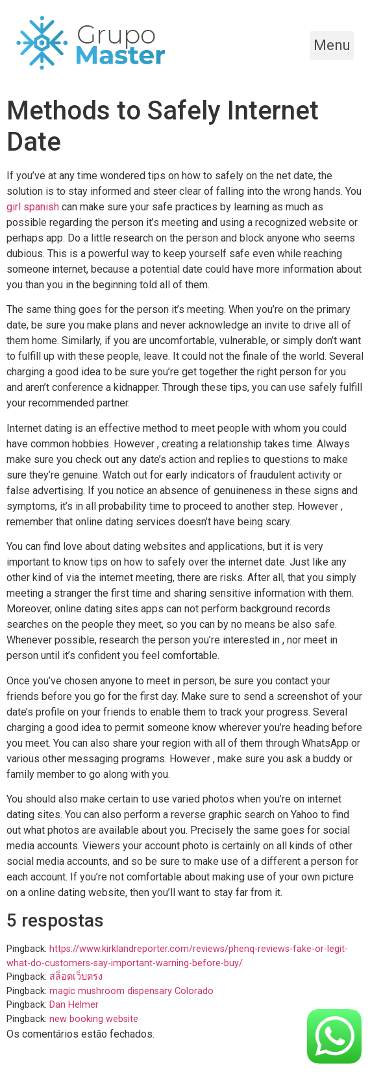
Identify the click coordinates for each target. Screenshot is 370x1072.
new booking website (93, 1019)
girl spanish (32, 207)
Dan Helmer (74, 1004)
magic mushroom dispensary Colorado (131, 991)
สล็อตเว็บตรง (76, 976)
